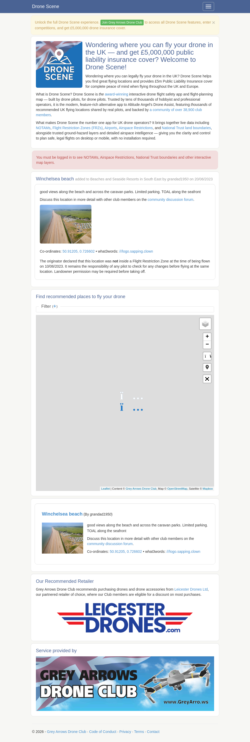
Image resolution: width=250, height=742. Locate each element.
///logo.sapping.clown (136, 251)
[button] (207, 367)
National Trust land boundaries (186, 128)
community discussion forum (170, 199)
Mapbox (208, 488)
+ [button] (207, 337)
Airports (111, 128)
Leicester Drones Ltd (191, 589)
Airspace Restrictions (136, 128)
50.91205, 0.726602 (78, 251)
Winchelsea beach (62, 514)
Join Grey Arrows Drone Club (122, 22)
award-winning (116, 94)
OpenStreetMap (177, 488)
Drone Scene (45, 6)
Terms (139, 732)
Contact (153, 732)
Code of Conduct (102, 732)
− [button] (207, 345)
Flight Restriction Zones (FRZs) (77, 128)
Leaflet (105, 488)
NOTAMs (43, 128)
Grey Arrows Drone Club (141, 488)
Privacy (125, 732)
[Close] (213, 22)
